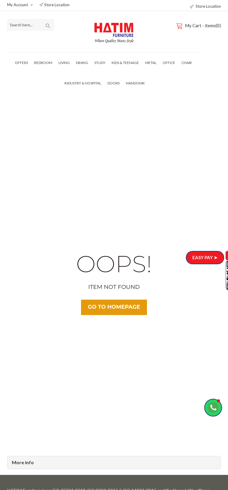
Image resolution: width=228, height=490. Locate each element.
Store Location (54, 4)
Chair (186, 62)
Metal (150, 62)
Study (99, 62)
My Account (20, 4)
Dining (82, 62)
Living (64, 62)
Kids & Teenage (125, 62)
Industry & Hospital (82, 83)
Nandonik (135, 83)
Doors (113, 83)
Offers (21, 62)
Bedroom (43, 62)
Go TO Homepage (114, 307)
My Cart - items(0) (199, 25)
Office (169, 62)
